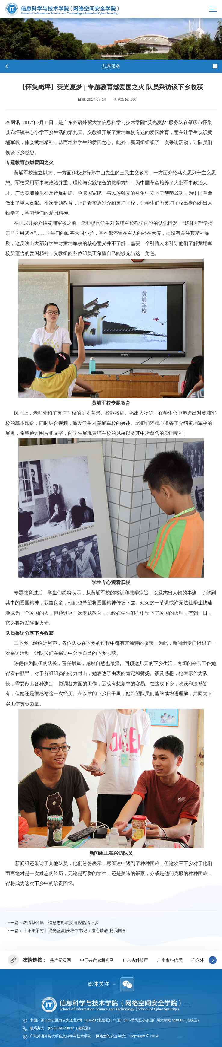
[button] (213, 960)
